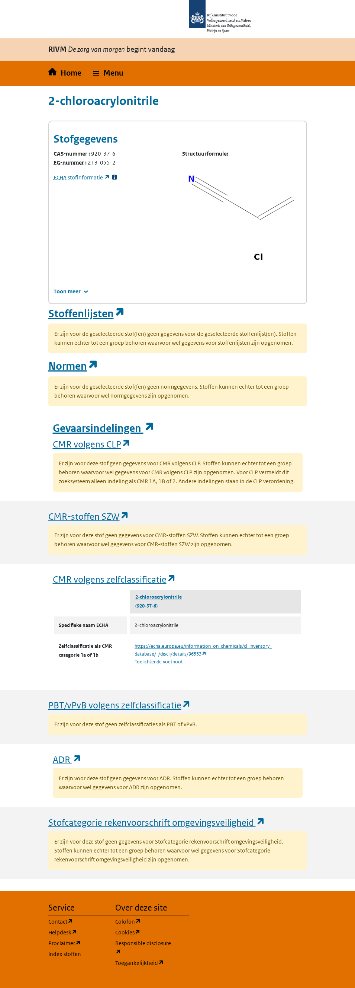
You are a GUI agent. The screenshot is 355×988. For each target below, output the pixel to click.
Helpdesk (77, 932)
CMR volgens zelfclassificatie (114, 579)
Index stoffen (64, 953)
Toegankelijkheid (144, 962)
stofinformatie (82, 177)
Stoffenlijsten (86, 313)
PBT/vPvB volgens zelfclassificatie (119, 704)
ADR (67, 759)
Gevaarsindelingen (104, 428)
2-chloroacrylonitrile (158, 597)
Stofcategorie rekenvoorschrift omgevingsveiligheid (156, 822)
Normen (73, 366)
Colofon (144, 921)
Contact (77, 921)
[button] (108, 73)
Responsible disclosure (144, 948)
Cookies (144, 932)
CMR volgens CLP (92, 444)
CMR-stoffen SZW (88, 516)
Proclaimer (77, 943)
